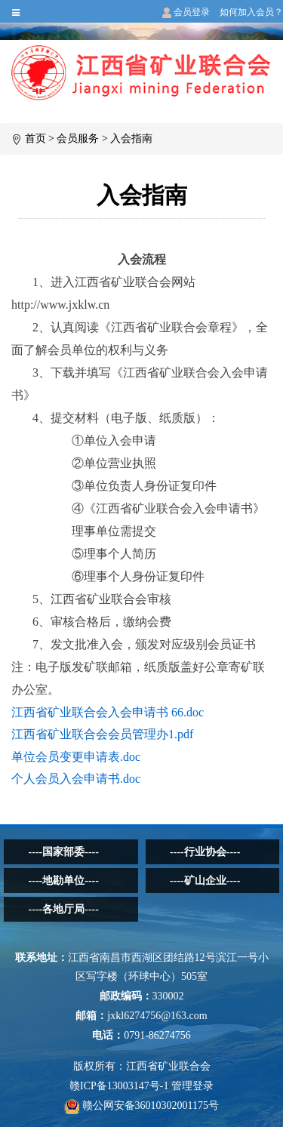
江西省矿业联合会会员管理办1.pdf (102, 734)
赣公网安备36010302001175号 (141, 1105)
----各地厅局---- (64, 909)
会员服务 (78, 138)
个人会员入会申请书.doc (75, 778)
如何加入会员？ (251, 12)
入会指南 (131, 138)
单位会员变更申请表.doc (75, 756)
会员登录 (186, 12)
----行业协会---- (205, 852)
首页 (35, 138)
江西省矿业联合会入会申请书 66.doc (107, 712)
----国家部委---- (64, 852)
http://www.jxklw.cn (60, 304)
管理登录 (192, 1086)
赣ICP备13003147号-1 (118, 1086)
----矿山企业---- (205, 880)
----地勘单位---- (64, 880)
